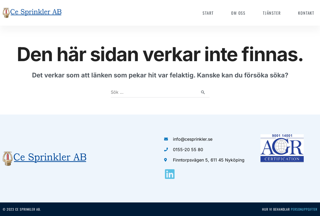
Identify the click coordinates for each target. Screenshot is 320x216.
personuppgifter (304, 209)
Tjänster (272, 13)
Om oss (238, 13)
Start (208, 13)
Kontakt (306, 13)
